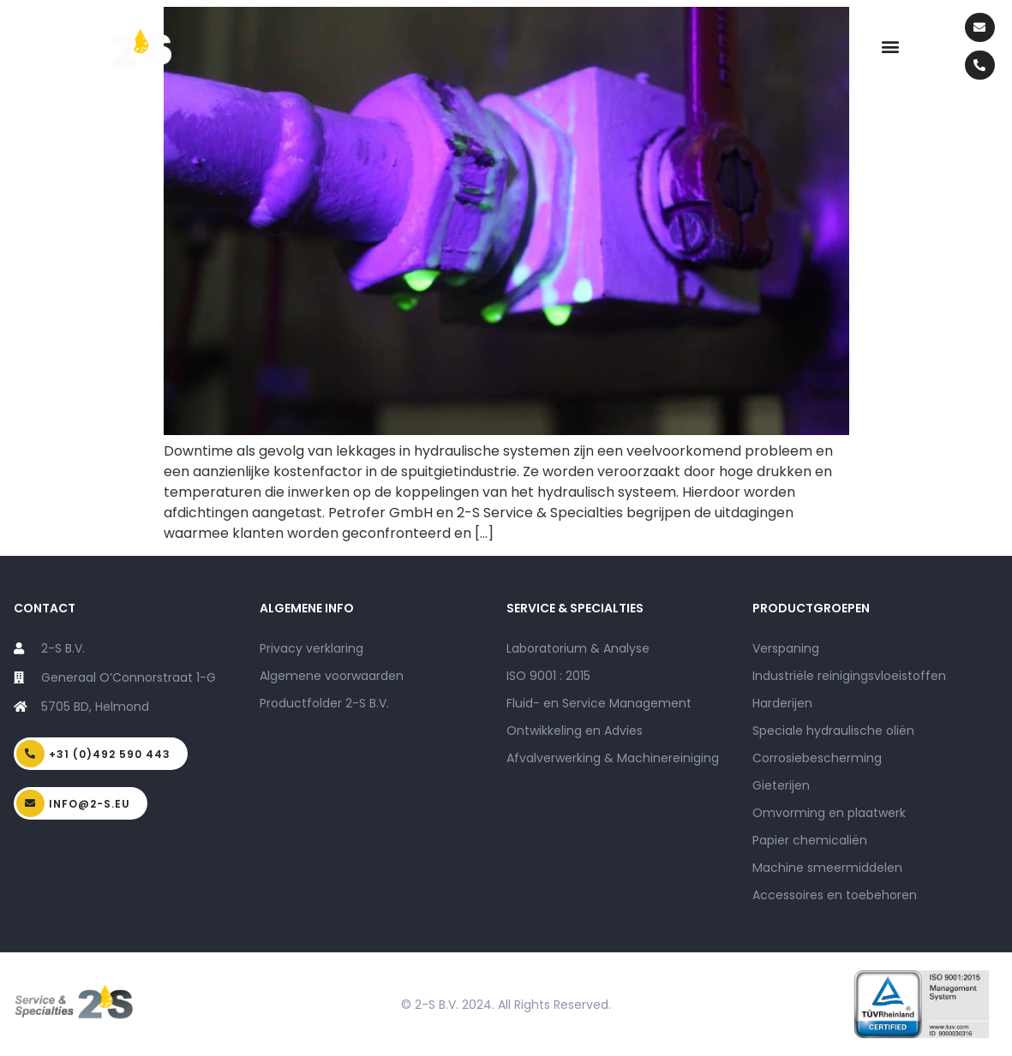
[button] (890, 47)
